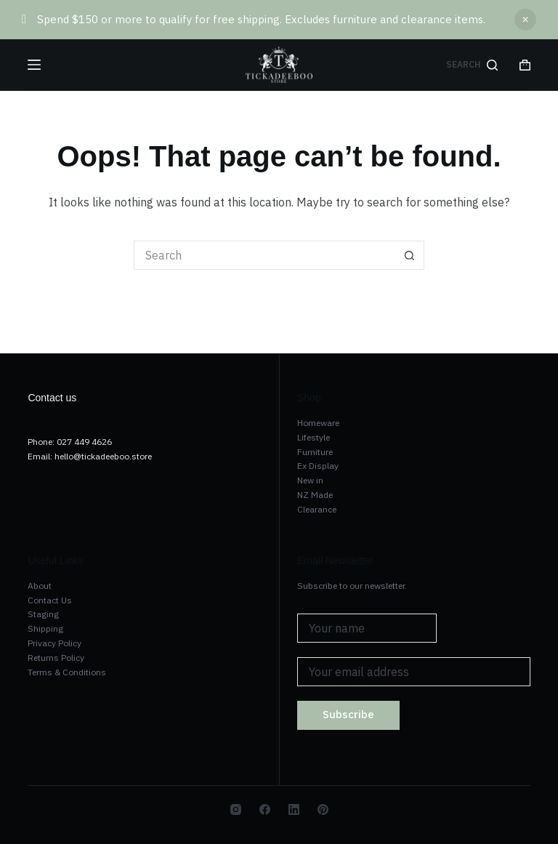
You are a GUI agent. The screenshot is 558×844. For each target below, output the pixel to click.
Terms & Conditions (67, 672)
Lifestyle (313, 437)
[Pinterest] (323, 809)
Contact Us (50, 600)
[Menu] (34, 64)
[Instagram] (235, 809)
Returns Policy (56, 657)
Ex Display (318, 465)
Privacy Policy (54, 643)
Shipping (45, 628)
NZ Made (315, 494)
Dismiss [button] (525, 20)
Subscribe (348, 714)
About (40, 585)
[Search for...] (264, 255)
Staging (43, 613)
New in (310, 480)
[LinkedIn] (293, 809)
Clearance (316, 509)
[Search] (472, 64)
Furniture (315, 451)
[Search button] (409, 255)
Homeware (318, 422)
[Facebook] (264, 809)
